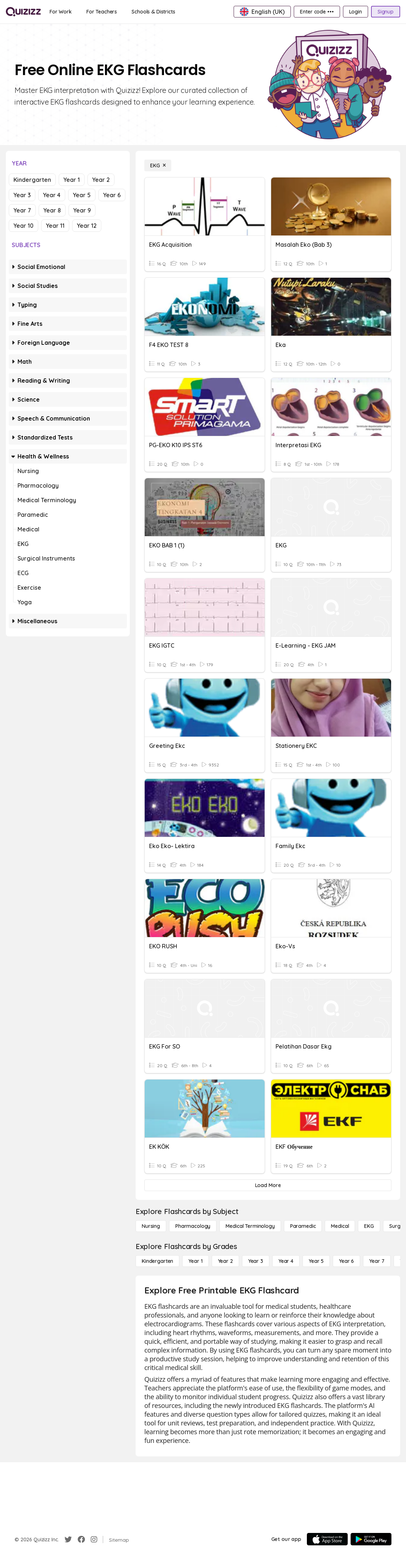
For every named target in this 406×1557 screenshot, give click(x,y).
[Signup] (385, 11)
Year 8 (52, 210)
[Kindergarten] (157, 1261)
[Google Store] (371, 1539)
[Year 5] (316, 1261)
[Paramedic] (303, 1226)
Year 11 (55, 225)
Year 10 (23, 225)
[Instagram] (94, 1539)
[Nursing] (151, 1226)
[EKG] (157, 165)
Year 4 (51, 195)
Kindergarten (32, 179)
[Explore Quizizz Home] (23, 11)
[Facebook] (81, 1539)
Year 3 (22, 195)
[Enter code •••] (317, 11)
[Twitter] (68, 1539)
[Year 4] (286, 1261)
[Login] (355, 11)
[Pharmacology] (192, 1226)
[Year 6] (346, 1261)
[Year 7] (376, 1261)
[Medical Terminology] (250, 1226)
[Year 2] (225, 1261)
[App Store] (327, 1539)
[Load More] (267, 1185)
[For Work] (61, 11)
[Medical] (340, 1226)
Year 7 (22, 210)
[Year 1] (195, 1261)
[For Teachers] (102, 11)
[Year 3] (255, 1261)
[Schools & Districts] (153, 11)
